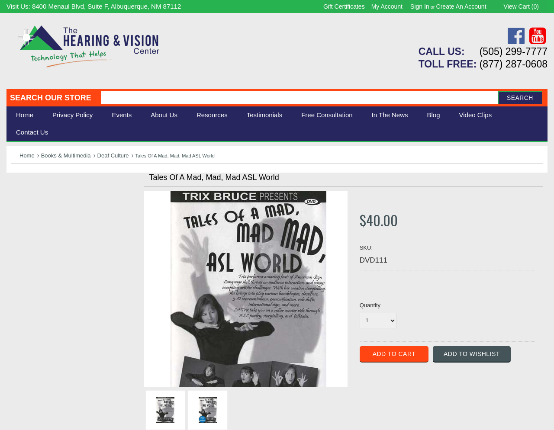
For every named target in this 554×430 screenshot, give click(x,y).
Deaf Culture (113, 155)
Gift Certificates (344, 6)
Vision (21, 200)
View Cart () (521, 6)
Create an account (461, 6)
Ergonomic (28, 229)
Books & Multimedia (66, 155)
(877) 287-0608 (514, 64)
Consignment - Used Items (54, 248)
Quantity (370, 305)
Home (24, 115)
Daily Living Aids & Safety (52, 210)
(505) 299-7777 (514, 51)
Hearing (24, 191)
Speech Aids (31, 219)
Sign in (419, 6)
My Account (387, 6)
